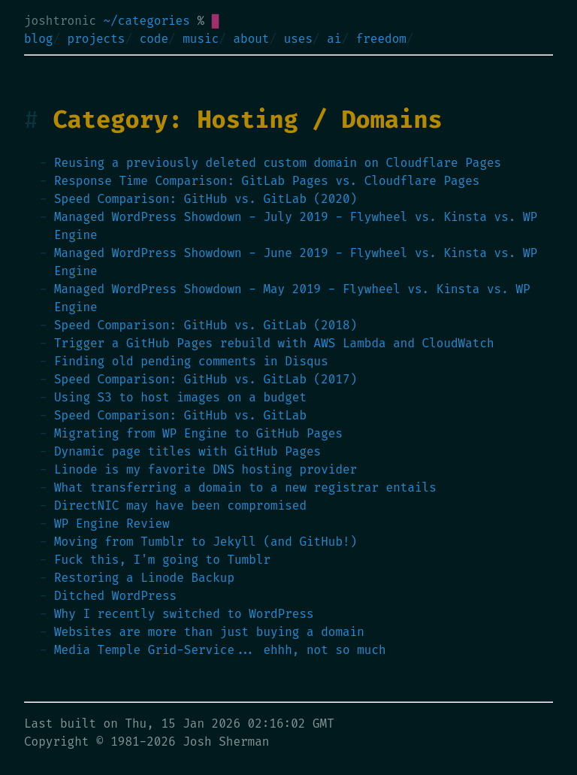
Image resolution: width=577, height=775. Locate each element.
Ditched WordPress (115, 596)
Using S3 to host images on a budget (180, 397)
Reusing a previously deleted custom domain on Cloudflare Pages (277, 163)
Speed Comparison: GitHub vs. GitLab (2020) (205, 199)
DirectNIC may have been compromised (180, 505)
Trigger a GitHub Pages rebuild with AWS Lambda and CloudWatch (274, 343)
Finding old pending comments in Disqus (191, 361)
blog (38, 39)
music (201, 39)
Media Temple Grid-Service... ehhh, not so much (220, 650)
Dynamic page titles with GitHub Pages (187, 451)
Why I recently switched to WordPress (184, 614)
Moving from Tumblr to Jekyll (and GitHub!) (205, 541)
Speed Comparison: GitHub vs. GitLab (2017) (205, 379)
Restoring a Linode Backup (144, 578)
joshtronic (60, 21)
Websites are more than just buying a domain (209, 632)
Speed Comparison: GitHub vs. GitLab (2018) (205, 325)
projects (96, 39)
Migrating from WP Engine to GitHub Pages (198, 433)
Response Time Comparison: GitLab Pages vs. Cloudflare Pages (266, 181)
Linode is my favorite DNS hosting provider (205, 469)
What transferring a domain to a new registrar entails (245, 487)
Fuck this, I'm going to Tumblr (162, 560)
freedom (381, 39)
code (154, 39)
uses (298, 39)
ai (334, 39)
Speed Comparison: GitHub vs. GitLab (180, 415)
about (251, 39)
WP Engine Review (112, 523)
